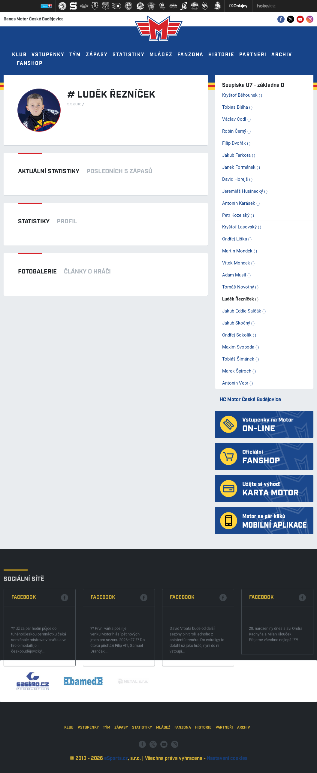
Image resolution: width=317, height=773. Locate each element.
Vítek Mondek (238, 263)
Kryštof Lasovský (241, 227)
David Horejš (237, 179)
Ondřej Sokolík (239, 335)
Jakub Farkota (238, 155)
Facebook (23, 631)
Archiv (281, 55)
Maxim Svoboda (240, 347)
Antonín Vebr (237, 383)
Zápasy (97, 55)
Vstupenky (48, 55)
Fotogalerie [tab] (37, 272)
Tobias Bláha (237, 107)
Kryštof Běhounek (242, 95)
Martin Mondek (239, 251)
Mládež (161, 55)
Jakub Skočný (238, 323)
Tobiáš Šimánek (240, 359)
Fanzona (190, 55)
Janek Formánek (241, 167)
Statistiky (129, 55)
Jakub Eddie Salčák (244, 311)
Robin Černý (236, 131)
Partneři (253, 55)
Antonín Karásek (241, 203)
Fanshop (30, 63)
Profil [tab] (67, 221)
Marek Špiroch (239, 371)
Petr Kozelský (238, 215)
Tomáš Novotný (240, 287)
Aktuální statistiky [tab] (48, 171)
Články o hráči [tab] (87, 272)
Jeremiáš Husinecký (244, 191)
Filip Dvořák (236, 143)
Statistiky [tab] (34, 221)
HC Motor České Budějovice (250, 400)
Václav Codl (236, 119)
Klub (19, 55)
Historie (221, 55)
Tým (75, 55)
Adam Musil (236, 275)
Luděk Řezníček (240, 299)
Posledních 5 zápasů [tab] (119, 171)
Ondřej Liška (237, 239)
